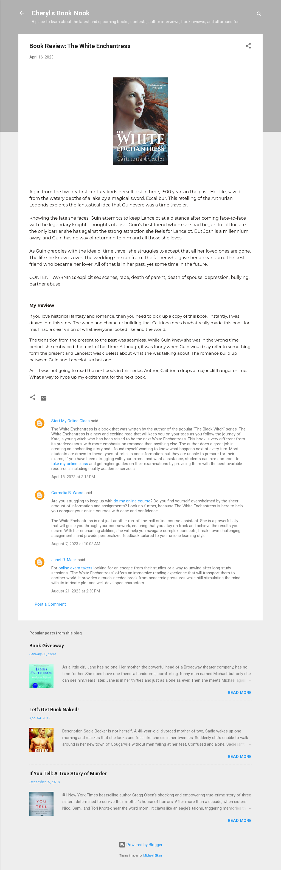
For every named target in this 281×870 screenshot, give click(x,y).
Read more (240, 692)
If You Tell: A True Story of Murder (68, 773)
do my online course (132, 501)
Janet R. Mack (64, 559)
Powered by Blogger (140, 844)
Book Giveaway (46, 645)
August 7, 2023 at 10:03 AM (75, 543)
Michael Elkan (152, 855)
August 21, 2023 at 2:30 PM (75, 591)
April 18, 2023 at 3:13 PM (73, 476)
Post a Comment (50, 604)
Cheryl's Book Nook (61, 13)
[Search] (259, 15)
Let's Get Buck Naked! (54, 709)
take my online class (69, 463)
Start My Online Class (70, 420)
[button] (248, 47)
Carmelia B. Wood (67, 492)
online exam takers (75, 568)
